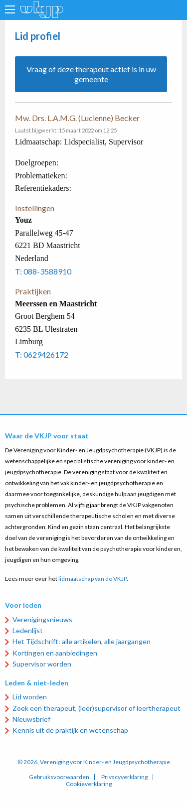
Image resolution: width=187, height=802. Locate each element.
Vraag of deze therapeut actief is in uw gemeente (91, 74)
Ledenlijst (27, 630)
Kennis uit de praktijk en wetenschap (70, 730)
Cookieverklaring (89, 784)
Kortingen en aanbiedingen (54, 653)
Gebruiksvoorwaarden (59, 777)
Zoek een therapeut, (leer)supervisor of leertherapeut (96, 708)
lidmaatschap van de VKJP (92, 578)
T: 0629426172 (41, 354)
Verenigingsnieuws (42, 619)
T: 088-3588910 (43, 271)
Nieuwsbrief (31, 719)
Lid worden (29, 696)
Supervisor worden (41, 664)
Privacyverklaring (124, 777)
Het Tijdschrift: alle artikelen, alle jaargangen (81, 641)
